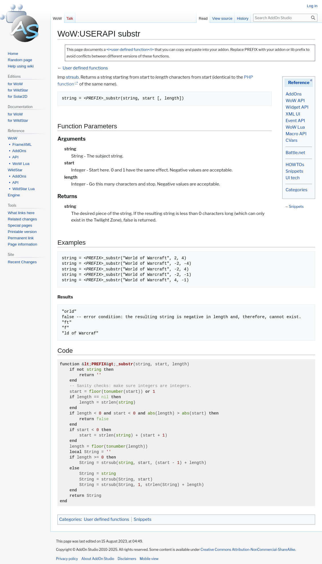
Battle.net (295, 152)
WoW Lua (295, 127)
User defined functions (85, 68)
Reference (298, 82)
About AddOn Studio (97, 559)
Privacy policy (67, 559)
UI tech (292, 177)
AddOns (293, 94)
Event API (295, 120)
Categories (296, 189)
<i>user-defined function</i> (130, 49)
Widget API (296, 107)
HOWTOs (294, 164)
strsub (72, 77)
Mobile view (149, 559)
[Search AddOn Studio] (285, 18)
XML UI (292, 114)
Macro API (295, 133)
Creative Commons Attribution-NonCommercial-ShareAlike (248, 549)
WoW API (295, 100)
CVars (291, 140)
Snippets (294, 171)
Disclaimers (127, 559)
